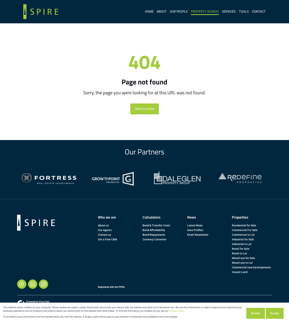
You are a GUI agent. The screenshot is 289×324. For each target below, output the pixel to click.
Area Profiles (195, 230)
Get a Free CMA (107, 239)
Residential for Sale (244, 225)
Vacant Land (239, 272)
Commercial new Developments (251, 267)
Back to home (144, 109)
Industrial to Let (242, 244)
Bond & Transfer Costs (156, 225)
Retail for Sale (240, 248)
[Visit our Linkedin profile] (32, 284)
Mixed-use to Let (242, 262)
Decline (255, 313)
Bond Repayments (154, 234)
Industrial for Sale (243, 239)
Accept (274, 313)
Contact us (104, 234)
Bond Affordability (154, 230)
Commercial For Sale (245, 230)
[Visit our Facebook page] (21, 284)
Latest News (195, 225)
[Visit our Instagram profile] (43, 284)
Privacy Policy (176, 311)
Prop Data (44, 301)
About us (103, 225)
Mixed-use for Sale (243, 258)
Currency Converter (154, 239)
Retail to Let (239, 253)
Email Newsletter (197, 234)
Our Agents (105, 230)
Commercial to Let (243, 234)
